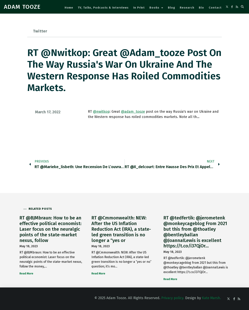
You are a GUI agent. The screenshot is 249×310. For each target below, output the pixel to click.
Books (156, 8)
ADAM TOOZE (22, 6)
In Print (139, 7)
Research (187, 7)
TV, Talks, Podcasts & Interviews (103, 7)
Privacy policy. (172, 298)
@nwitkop (101, 111)
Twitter (40, 31)
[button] (242, 7)
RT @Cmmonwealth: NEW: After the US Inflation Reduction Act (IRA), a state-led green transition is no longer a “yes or (121, 229)
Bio (201, 7)
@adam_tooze (133, 111)
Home (69, 7)
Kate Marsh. (211, 298)
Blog (171, 7)
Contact (215, 7)
